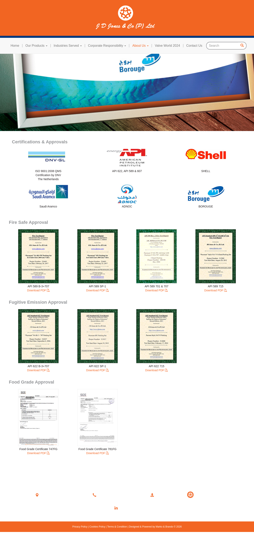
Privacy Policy (80, 526)
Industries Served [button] (68, 45)
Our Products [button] (36, 45)
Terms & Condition (117, 526)
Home (14, 45)
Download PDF (36, 290)
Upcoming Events (198, 502)
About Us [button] (140, 45)
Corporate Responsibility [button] (107, 45)
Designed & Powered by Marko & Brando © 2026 (155, 526)
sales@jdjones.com (111, 502)
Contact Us (194, 45)
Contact (104, 494)
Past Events (194, 507)
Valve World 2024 (167, 45)
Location (47, 494)
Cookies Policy (97, 526)
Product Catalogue (160, 502)
